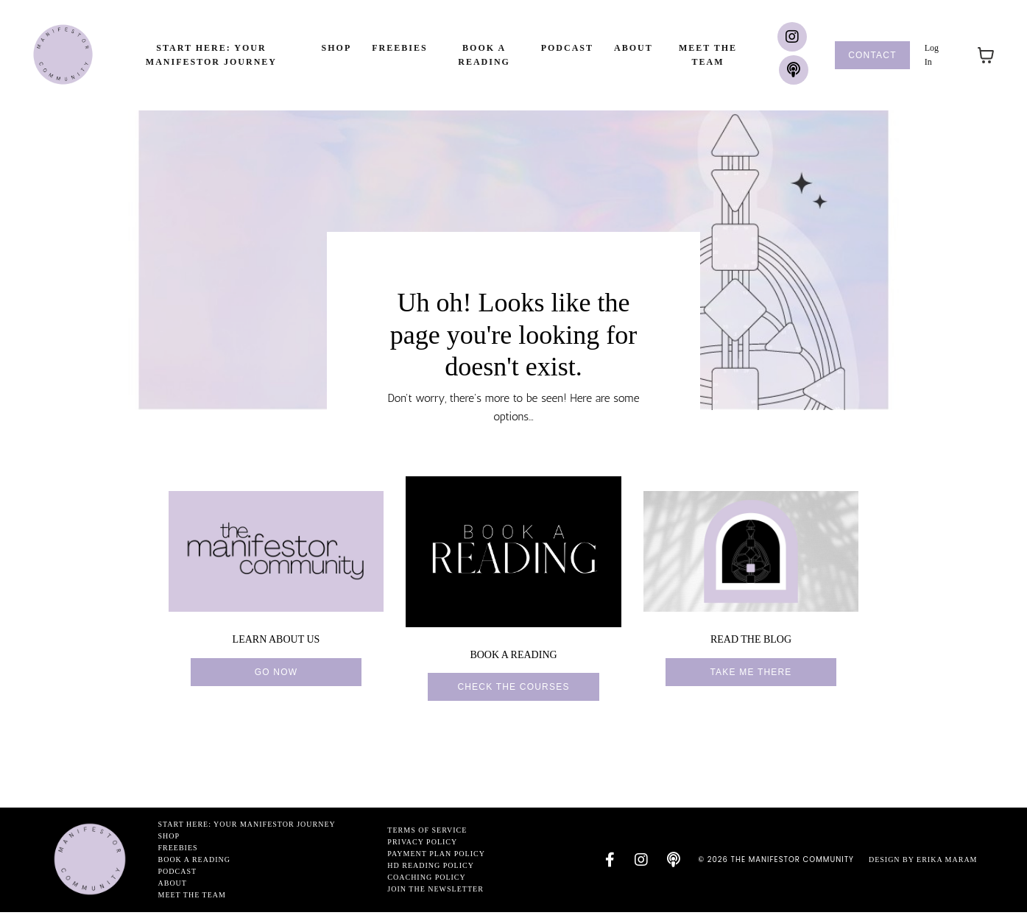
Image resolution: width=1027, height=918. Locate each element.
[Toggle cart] (986, 55)
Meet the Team (708, 55)
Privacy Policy (420, 848)
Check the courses (513, 693)
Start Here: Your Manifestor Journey (211, 55)
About (633, 48)
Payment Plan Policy (434, 859)
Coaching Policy (424, 883)
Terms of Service (425, 836)
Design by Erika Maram (923, 865)
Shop (337, 48)
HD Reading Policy (428, 871)
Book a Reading (484, 55)
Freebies (399, 48)
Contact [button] (872, 55)
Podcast (567, 48)
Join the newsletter (433, 895)
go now (276, 678)
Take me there (750, 678)
